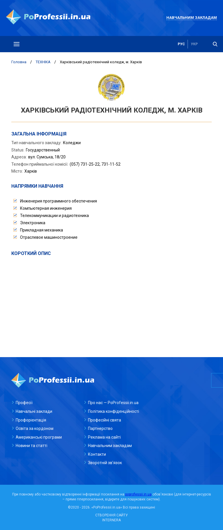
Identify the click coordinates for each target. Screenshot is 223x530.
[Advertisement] (111, 300)
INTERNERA (111, 520)
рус (181, 44)
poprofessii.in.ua (138, 494)
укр (194, 44)
